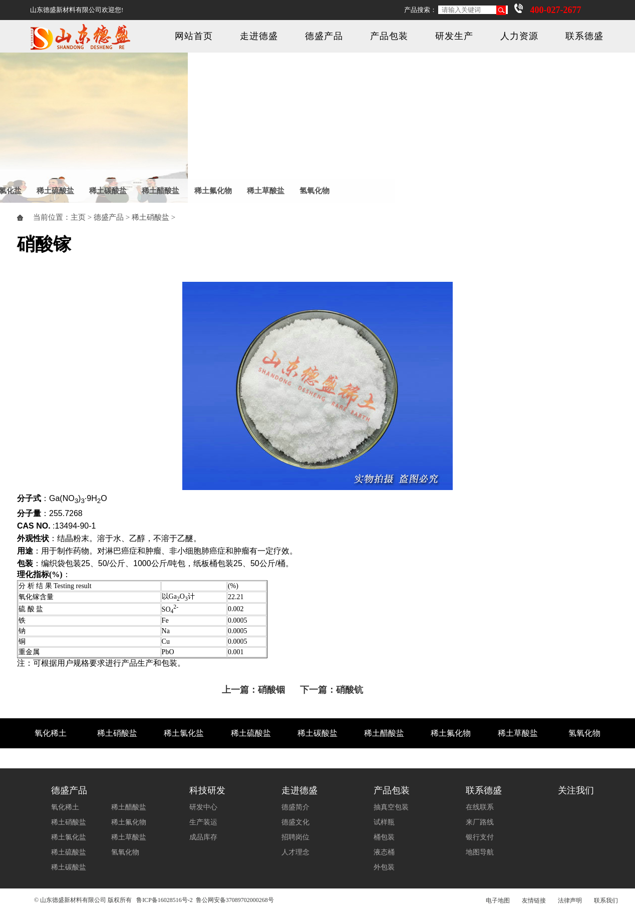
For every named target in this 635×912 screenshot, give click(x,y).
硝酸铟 (271, 690)
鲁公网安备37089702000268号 (235, 899)
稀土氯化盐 (184, 733)
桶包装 (384, 837)
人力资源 (519, 36)
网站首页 (194, 36)
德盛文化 (295, 822)
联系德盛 (584, 36)
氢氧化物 (314, 191)
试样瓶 (384, 822)
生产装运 (203, 822)
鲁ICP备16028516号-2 (164, 899)
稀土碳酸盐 (108, 191)
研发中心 (203, 807)
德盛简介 (295, 807)
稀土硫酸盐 (55, 191)
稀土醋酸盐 (160, 191)
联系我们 (606, 900)
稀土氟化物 (213, 191)
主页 (78, 217)
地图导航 (480, 852)
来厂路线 (480, 822)
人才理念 (295, 852)
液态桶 (384, 852)
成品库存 (203, 837)
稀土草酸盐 (265, 191)
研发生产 (454, 36)
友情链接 (534, 900)
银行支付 (480, 837)
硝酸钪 (349, 690)
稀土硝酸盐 (150, 217)
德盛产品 (324, 36)
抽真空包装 (391, 807)
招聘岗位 (295, 837)
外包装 (384, 867)
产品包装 (389, 36)
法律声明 (570, 900)
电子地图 (498, 900)
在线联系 (480, 807)
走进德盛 (259, 36)
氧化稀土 (51, 733)
